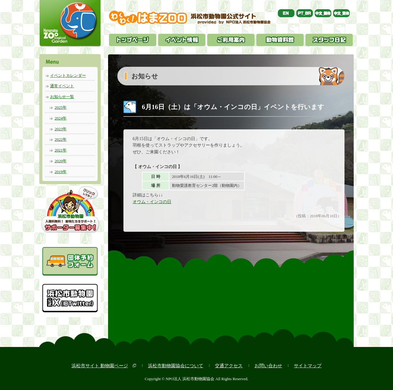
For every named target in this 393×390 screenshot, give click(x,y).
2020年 (61, 161)
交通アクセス (229, 365)
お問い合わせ (268, 365)
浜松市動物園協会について (175, 365)
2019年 (61, 171)
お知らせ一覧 (62, 96)
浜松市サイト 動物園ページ (100, 365)
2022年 (61, 139)
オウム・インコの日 (152, 201)
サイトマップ (307, 365)
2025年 (61, 107)
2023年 (61, 129)
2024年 (61, 118)
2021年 (61, 150)
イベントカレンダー (68, 75)
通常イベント (62, 86)
